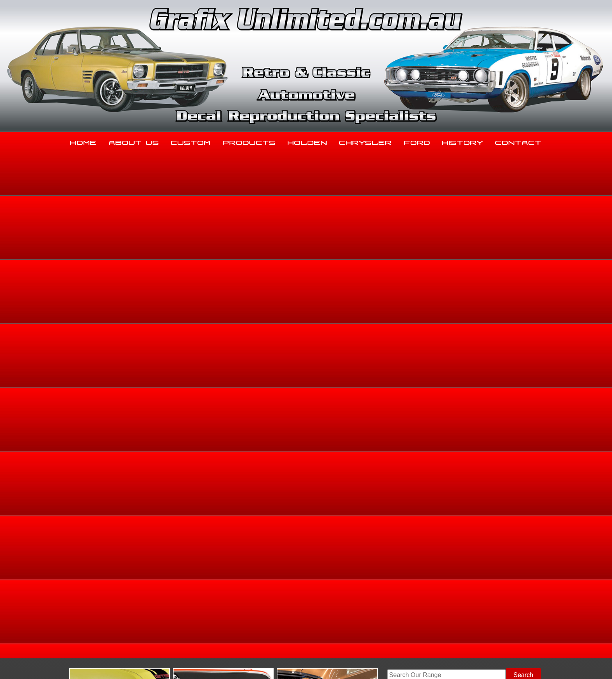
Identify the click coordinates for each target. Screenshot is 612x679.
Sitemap (101, 663)
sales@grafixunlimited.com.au (133, 619)
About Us (134, 141)
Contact (518, 141)
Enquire (373, 402)
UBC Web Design (310, 663)
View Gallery (339, 224)
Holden (307, 141)
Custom (191, 141)
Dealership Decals (525, 282)
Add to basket (373, 385)
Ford (417, 141)
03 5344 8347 (110, 600)
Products (249, 141)
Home (83, 141)
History (462, 141)
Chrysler (365, 141)
